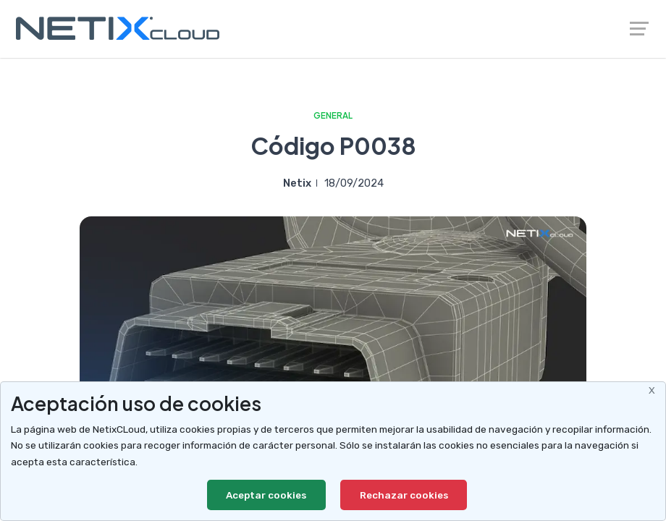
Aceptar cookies (266, 495)
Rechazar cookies (403, 495)
